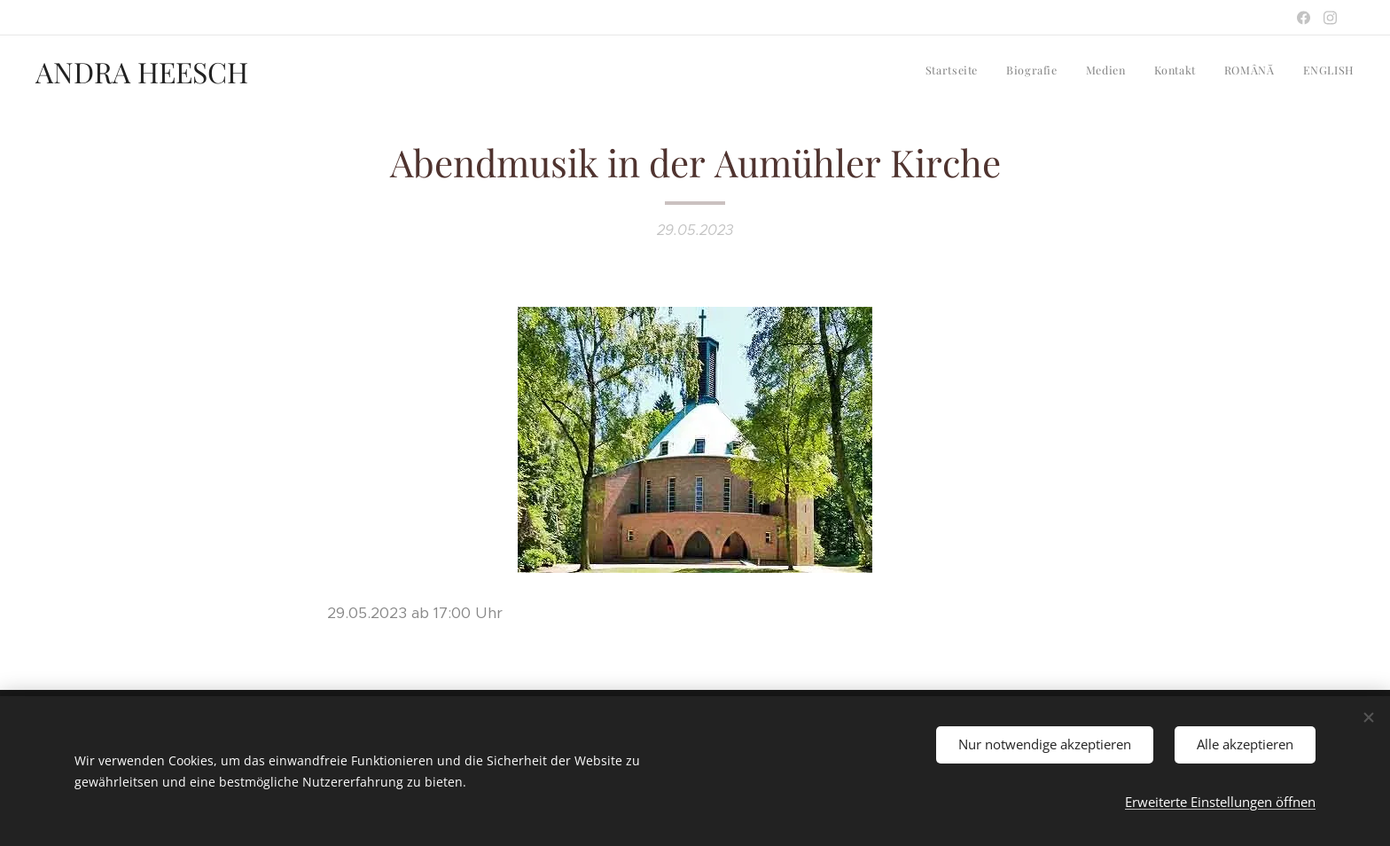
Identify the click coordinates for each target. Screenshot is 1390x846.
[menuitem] (1217, 72)
